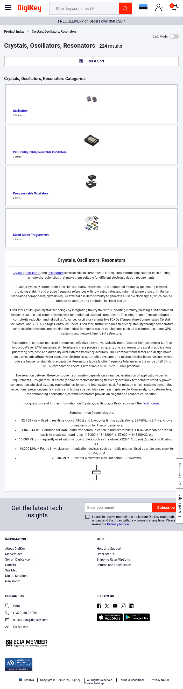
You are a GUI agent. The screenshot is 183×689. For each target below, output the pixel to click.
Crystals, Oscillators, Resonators (54, 31)
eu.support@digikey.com (26, 620)
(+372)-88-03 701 (21, 613)
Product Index (14, 31)
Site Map (11, 570)
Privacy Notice (118, 524)
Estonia (26, 680)
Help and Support (109, 548)
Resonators (56, 273)
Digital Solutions (16, 576)
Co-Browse (16, 627)
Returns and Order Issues (114, 565)
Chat (12, 606)
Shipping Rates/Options (113, 559)
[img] (29, 9)
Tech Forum (150, 403)
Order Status (105, 554)
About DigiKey (15, 548)
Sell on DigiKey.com (19, 559)
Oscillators (32, 273)
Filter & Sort (94, 61)
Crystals (18, 273)
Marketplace (13, 554)
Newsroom (12, 581)
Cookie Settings (94, 683)
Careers (10, 565)
